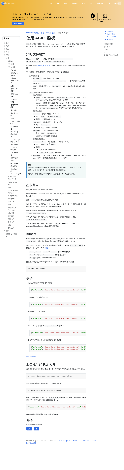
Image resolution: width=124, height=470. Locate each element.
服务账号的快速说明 (111, 55)
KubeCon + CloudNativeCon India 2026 (31, 14)
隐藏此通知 (18, 23)
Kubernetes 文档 (32, 33)
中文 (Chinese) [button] (114, 3)
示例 (46, 248)
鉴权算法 (107, 47)
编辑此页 (109, 31)
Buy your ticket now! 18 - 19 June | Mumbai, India (28, 19)
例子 (105, 52)
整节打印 (109, 39)
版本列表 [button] (100, 3)
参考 (42, 33)
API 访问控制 (50, 33)
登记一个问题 (111, 36)
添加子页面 (110, 34)
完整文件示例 (31, 356)
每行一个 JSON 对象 (43, 65)
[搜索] (11, 38)
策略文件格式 (108, 44)
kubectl (106, 49)
